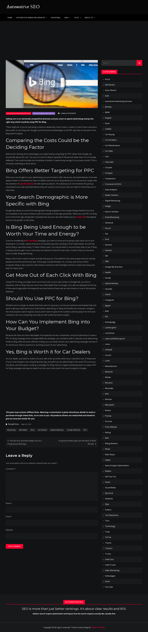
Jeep (107, 311)
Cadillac (108, 129)
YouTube (109, 587)
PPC (85, 430)
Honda (108, 278)
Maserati (109, 371)
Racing (108, 432)
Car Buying (55, 17)
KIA (106, 316)
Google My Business (114, 267)
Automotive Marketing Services (30, 17)
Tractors (108, 548)
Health (108, 272)
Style (76, 17)
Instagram (109, 300)
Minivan (108, 399)
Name (9, 503)
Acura (107, 79)
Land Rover (110, 333)
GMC (107, 261)
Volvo (107, 581)
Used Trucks (110, 565)
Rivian (107, 449)
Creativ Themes (98, 627)
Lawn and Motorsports (115, 338)
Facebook (109, 222)
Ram (107, 438)
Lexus (107, 344)
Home (9, 17)
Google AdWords (73, 430)
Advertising (11, 430)
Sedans (108, 471)
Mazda (108, 377)
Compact (109, 173)
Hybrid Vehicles (111, 283)
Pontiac (108, 416)
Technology (110, 526)
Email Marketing (112, 217)
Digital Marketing (56, 430)
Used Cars (109, 559)
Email (9, 516)
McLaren (109, 382)
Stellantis (109, 498)
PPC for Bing (31, 240)
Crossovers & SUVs (113, 184)
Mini (107, 394)
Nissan (108, 410)
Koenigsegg (110, 322)
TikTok (108, 537)
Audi (107, 96)
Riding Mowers (111, 443)
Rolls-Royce (110, 454)
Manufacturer (111, 366)
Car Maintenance (112, 145)
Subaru (108, 509)
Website (9, 530)
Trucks (108, 554)
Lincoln (108, 355)
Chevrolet (109, 162)
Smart (107, 482)
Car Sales (109, 151)
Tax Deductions (111, 515)
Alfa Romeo (110, 84)
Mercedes (109, 388)
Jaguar (108, 305)
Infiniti (107, 294)
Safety (107, 460)
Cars (66, 17)
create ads (81, 217)
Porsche (108, 421)
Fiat (106, 233)
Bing (32, 430)
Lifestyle (108, 349)
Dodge (108, 206)
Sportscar (109, 493)
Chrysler (108, 167)
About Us (89, 17)
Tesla (107, 531)
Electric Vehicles (112, 211)
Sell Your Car (110, 476)
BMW (107, 112)
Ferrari (108, 228)
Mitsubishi (109, 405)
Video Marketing (112, 570)
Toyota (108, 543)
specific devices (27, 183)
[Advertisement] (74, 38)
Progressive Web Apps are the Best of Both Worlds (77, 442)
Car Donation (111, 140)
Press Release (111, 427)
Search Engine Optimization (43, 113)
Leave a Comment (68, 113)
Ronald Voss (13, 424)
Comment (11, 469)
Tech (107, 520)
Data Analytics (111, 189)
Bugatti (108, 118)
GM (106, 256)
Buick (107, 123)
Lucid (107, 360)
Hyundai (108, 289)
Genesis (108, 250)
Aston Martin (110, 90)
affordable (23, 430)
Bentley (108, 107)
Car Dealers (42, 430)
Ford (107, 239)
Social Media (110, 487)
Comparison (110, 178)
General (108, 245)
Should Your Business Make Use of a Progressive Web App (24, 442)
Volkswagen (110, 576)
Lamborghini (110, 327)
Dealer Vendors (111, 195)
